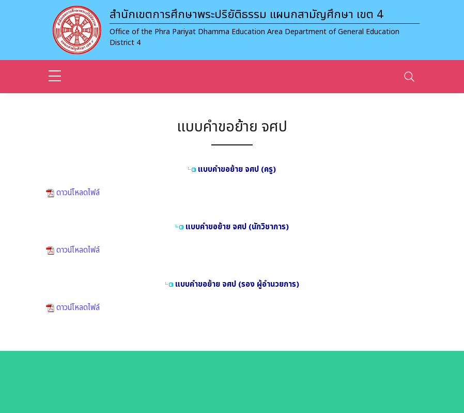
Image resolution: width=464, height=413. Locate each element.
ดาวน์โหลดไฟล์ (77, 193)
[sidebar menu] (55, 76)
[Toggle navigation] (409, 76)
